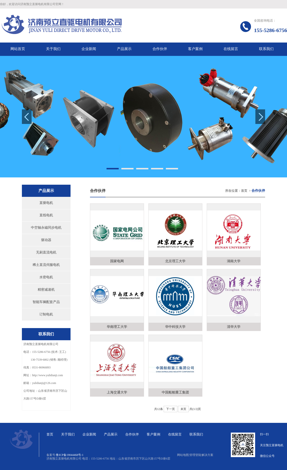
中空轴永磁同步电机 (46, 227)
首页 (244, 190)
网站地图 (183, 455)
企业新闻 (89, 434)
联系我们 (196, 434)
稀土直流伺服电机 (46, 265)
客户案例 (153, 434)
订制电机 (46, 314)
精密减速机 (46, 289)
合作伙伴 (132, 434)
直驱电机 (46, 203)
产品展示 (110, 434)
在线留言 (175, 434)
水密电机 (46, 277)
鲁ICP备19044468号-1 (69, 455)
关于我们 (68, 434)
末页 (183, 409)
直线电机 (46, 215)
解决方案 (207, 455)
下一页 (170, 409)
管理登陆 (195, 455)
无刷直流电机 (46, 252)
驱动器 (46, 240)
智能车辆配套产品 (46, 302)
